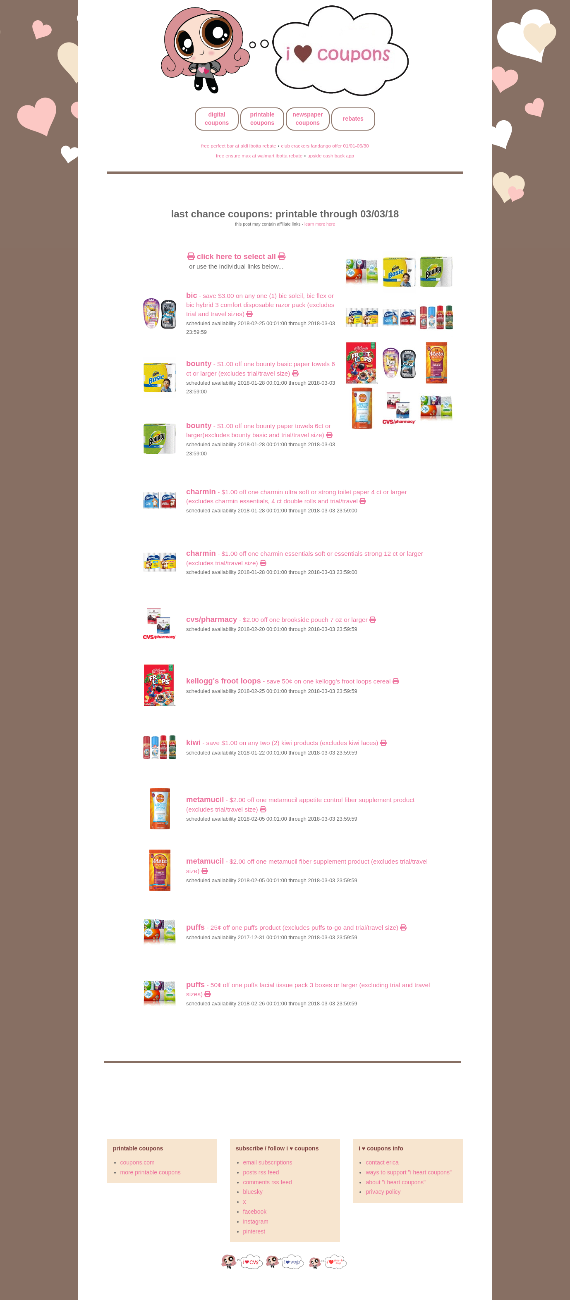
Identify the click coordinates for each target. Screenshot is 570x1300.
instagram (255, 1221)
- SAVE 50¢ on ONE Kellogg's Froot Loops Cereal (292, 681)
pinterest (254, 1231)
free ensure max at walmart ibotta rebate (259, 155)
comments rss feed (267, 1182)
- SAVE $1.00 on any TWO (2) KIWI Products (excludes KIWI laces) (286, 742)
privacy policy (383, 1191)
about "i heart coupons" (396, 1182)
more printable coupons (150, 1172)
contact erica (382, 1162)
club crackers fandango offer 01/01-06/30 (325, 145)
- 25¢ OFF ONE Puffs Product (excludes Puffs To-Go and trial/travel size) (296, 927)
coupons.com (137, 1162)
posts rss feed (261, 1172)
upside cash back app (330, 155)
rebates (353, 118)
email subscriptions (267, 1162)
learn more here (319, 223)
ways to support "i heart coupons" (409, 1172)
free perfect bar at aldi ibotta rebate (238, 145)
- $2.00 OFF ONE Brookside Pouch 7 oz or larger (281, 619)
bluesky (253, 1191)
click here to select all (236, 256)
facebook (255, 1211)
